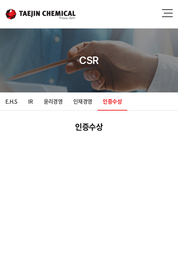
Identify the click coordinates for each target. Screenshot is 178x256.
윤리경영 (53, 101)
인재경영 (82, 101)
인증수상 (112, 101)
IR (30, 101)
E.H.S (11, 101)
